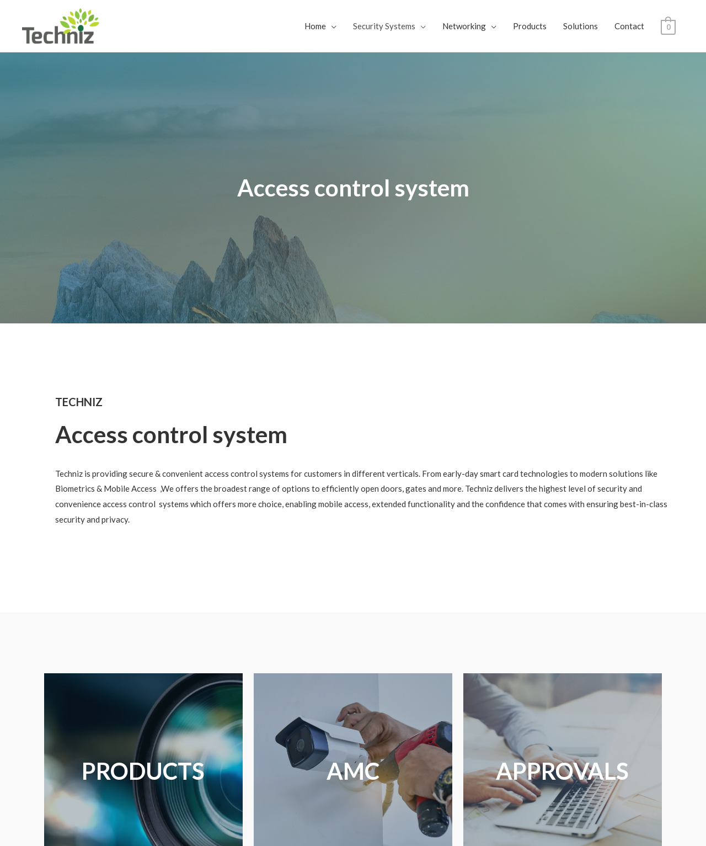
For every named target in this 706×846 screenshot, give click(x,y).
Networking (464, 26)
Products (530, 26)
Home (315, 26)
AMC (353, 771)
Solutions (580, 26)
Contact (629, 26)
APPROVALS (562, 771)
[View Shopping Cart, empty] (668, 26)
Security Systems (384, 26)
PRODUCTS (143, 771)
